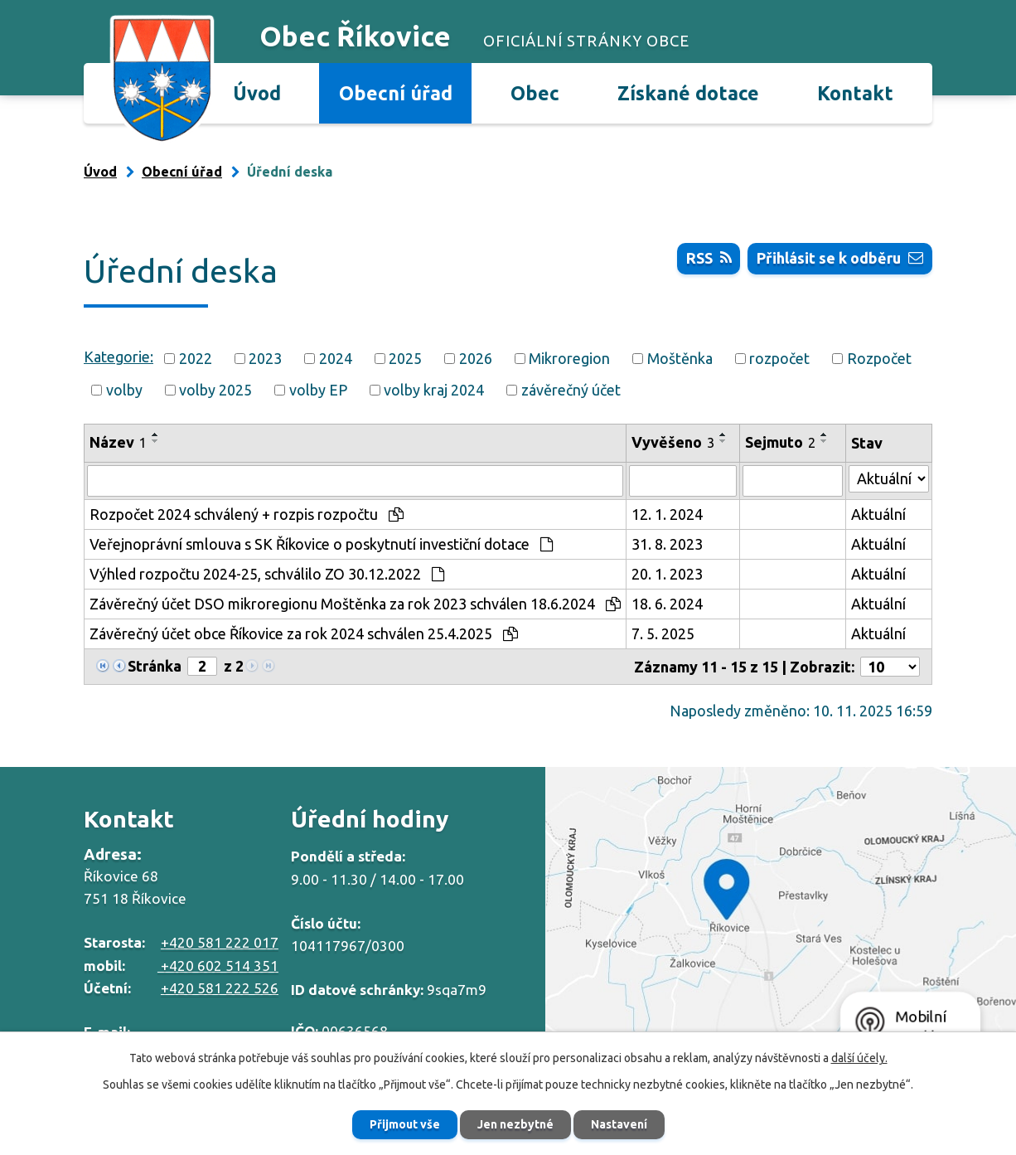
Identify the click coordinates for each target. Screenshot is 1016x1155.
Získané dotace (688, 93)
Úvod (257, 93)
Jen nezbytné (515, 1124)
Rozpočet (879, 358)
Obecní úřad (395, 93)
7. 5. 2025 (662, 633)
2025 (405, 358)
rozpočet (779, 358)
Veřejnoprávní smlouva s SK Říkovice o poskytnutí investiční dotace (321, 544)
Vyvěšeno (672, 442)
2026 (475, 358)
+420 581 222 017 (219, 942)
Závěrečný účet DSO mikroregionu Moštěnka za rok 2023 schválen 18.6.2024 (355, 603)
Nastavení (619, 1124)
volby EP (318, 389)
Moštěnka (680, 358)
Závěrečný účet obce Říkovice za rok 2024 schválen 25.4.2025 (304, 633)
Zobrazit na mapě (780, 915)
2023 (265, 358)
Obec (534, 93)
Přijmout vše (405, 1124)
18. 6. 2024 (667, 603)
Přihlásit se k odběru (840, 258)
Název (118, 442)
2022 (195, 358)
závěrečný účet (571, 389)
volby (124, 389)
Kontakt (855, 93)
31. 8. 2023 (667, 544)
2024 (335, 358)
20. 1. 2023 (667, 573)
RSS (709, 258)
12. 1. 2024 (667, 514)
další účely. (859, 1058)
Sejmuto (780, 442)
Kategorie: (118, 356)
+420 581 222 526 (219, 988)
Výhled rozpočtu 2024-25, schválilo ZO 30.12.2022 (267, 573)
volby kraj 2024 (434, 389)
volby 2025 (215, 389)
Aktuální (878, 514)
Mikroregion (569, 358)
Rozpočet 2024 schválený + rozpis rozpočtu (247, 514)
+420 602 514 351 (217, 965)
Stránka (154, 666)
